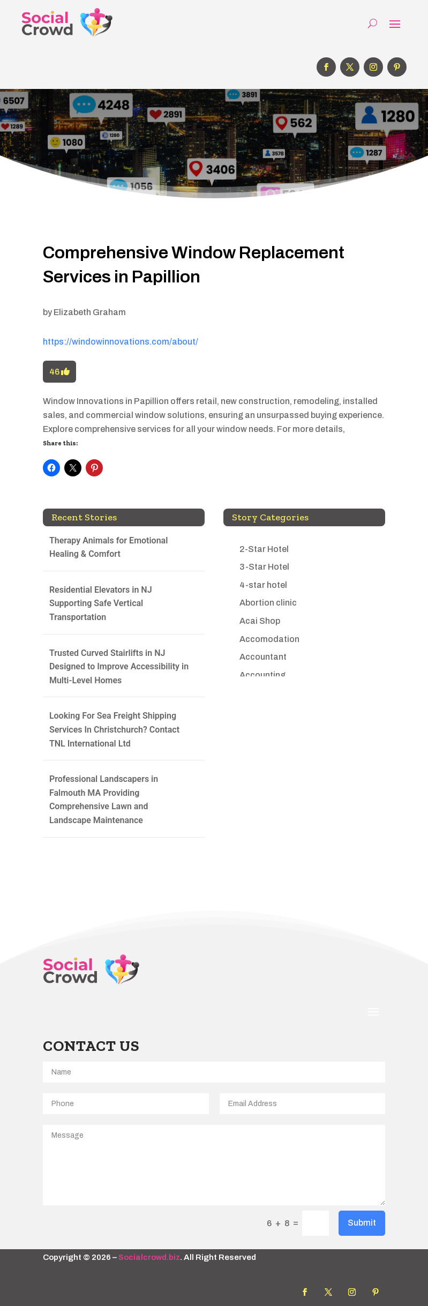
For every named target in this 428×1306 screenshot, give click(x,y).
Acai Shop (259, 620)
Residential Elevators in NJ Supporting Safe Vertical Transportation (100, 603)
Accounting (262, 675)
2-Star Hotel (264, 549)
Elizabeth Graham (90, 312)
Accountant (263, 656)
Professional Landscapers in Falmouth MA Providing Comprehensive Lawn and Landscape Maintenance (103, 799)
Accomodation (269, 639)
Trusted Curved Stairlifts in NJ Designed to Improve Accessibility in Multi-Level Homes (119, 666)
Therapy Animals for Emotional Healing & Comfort (108, 547)
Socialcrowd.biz (149, 1257)
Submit (362, 1222)
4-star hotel (263, 584)
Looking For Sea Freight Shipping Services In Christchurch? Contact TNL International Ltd (114, 729)
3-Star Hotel (264, 566)
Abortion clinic (268, 602)
